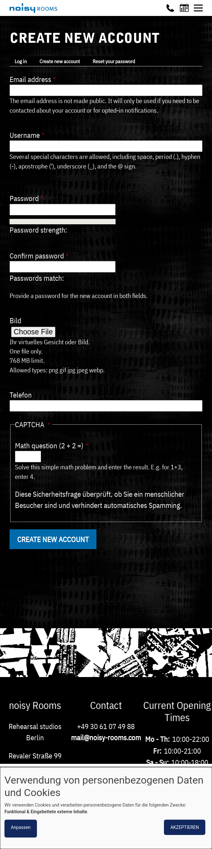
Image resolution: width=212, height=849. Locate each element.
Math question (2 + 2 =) (49, 445)
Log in (21, 61)
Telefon (21, 394)
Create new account (59, 61)
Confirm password (37, 255)
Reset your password (114, 61)
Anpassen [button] (21, 827)
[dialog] (106, 808)
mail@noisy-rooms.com (106, 737)
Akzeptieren (184, 827)
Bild (15, 320)
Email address (30, 79)
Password (24, 198)
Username (25, 135)
